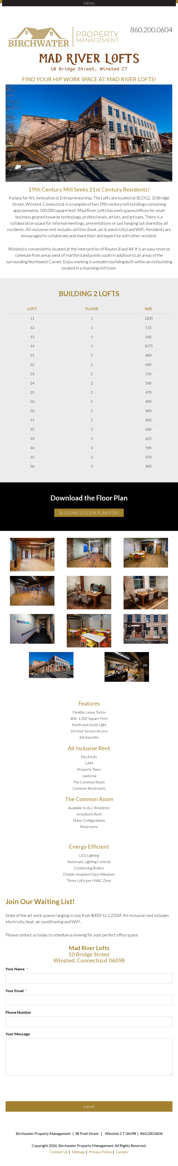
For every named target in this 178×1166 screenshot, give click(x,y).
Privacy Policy (100, 1152)
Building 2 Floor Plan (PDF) (89, 512)
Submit (89, 1106)
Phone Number (18, 1012)
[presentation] (41, 1090)
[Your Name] (89, 978)
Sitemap (78, 1152)
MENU (89, 3)
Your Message (18, 1034)
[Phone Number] (89, 1022)
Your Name (15, 969)
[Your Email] (89, 1000)
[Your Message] (89, 1056)
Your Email (15, 990)
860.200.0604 (151, 29)
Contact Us (59, 1152)
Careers (122, 1152)
